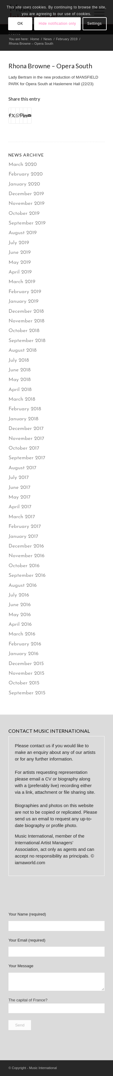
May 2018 (19, 379)
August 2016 (22, 585)
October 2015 (23, 683)
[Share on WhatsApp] (17, 115)
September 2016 (27, 575)
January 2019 (23, 301)
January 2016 (23, 653)
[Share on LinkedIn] (25, 115)
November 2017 (26, 438)
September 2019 (27, 223)
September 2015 (27, 693)
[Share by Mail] (29, 115)
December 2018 (26, 311)
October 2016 (23, 565)
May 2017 (19, 497)
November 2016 (26, 555)
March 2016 (21, 634)
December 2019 (26, 193)
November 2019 (26, 203)
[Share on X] (13, 115)
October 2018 (23, 330)
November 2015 (26, 673)
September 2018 (27, 340)
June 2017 (19, 487)
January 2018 (23, 419)
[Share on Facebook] (10, 115)
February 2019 (24, 291)
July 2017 (18, 477)
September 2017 (26, 457)
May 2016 (19, 614)
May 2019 (19, 262)
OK (20, 23)
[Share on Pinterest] (21, 115)
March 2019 (21, 281)
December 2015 (26, 663)
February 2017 (24, 526)
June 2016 (19, 604)
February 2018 (24, 409)
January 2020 (24, 184)
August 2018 (22, 350)
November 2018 (26, 321)
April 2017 (19, 506)
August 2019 (22, 232)
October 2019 (23, 213)
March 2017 (21, 516)
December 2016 (26, 546)
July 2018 (18, 360)
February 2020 (25, 174)
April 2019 (20, 272)
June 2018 (19, 370)
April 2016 (20, 624)
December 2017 (26, 428)
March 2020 (22, 164)
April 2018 (20, 389)
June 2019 (19, 252)
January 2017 (23, 536)
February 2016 (24, 644)
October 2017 (23, 448)
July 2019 (18, 242)
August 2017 (22, 467)
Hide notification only (57, 23)
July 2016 (18, 595)
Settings (94, 23)
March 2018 (21, 399)
